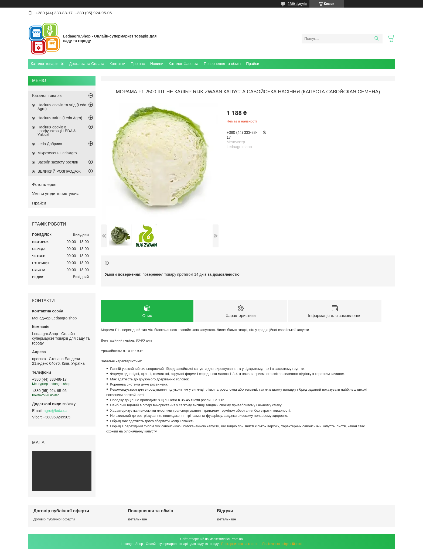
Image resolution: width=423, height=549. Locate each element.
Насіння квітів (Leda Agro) (59, 118)
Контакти (117, 64)
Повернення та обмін (222, 64)
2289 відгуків (297, 4)
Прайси (252, 64)
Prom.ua (237, 539)
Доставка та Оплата (86, 64)
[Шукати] (376, 38)
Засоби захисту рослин (57, 162)
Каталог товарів (44, 64)
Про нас (138, 64)
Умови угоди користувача (56, 193)
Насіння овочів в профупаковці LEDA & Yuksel (56, 131)
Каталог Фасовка (183, 64)
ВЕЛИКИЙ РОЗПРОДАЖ (59, 171)
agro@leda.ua (55, 410)
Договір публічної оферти (54, 519)
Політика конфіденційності (282, 544)
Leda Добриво (49, 144)
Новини (156, 64)
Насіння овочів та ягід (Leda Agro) (61, 107)
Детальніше (137, 519)
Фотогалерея (44, 184)
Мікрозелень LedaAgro (57, 153)
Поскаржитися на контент (240, 544)
